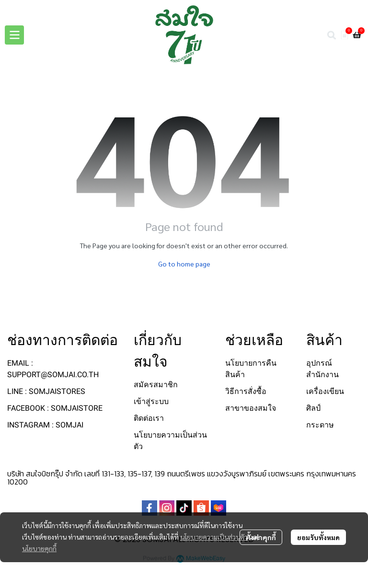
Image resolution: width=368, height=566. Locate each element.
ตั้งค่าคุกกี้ (261, 537)
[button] (331, 35)
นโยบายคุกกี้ (39, 548)
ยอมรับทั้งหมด (318, 537)
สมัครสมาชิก (156, 384)
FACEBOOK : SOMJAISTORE (55, 408)
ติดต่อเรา (149, 418)
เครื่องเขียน (325, 391)
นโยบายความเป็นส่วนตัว (214, 536)
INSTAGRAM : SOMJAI (45, 424)
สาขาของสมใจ (250, 408)
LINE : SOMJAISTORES (46, 391)
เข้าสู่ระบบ (151, 401)
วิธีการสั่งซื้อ (245, 391)
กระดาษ (320, 424)
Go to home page (184, 263)
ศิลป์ (313, 408)
